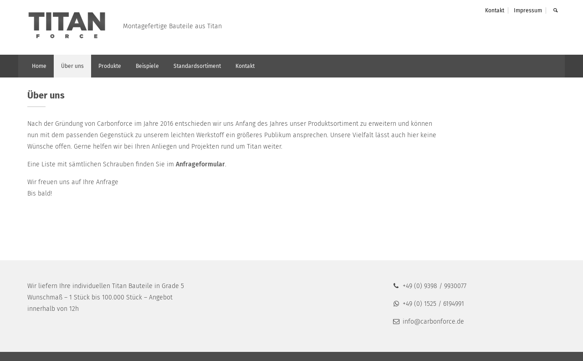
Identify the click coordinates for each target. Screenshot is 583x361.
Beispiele (147, 66)
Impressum (528, 10)
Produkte (109, 66)
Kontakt (494, 10)
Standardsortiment (197, 66)
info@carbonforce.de (428, 321)
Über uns (72, 66)
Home (39, 66)
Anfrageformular (200, 164)
